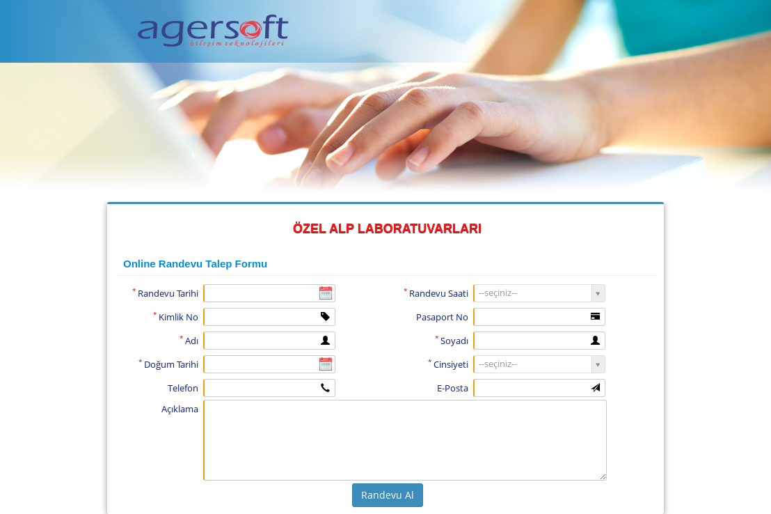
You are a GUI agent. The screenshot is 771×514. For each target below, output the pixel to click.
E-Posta (452, 388)
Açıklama (179, 409)
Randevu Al (387, 494)
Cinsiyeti (448, 364)
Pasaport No (442, 317)
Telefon (183, 388)
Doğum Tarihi (168, 364)
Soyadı (451, 340)
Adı (189, 340)
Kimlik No (175, 316)
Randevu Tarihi (165, 292)
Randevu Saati (436, 292)
